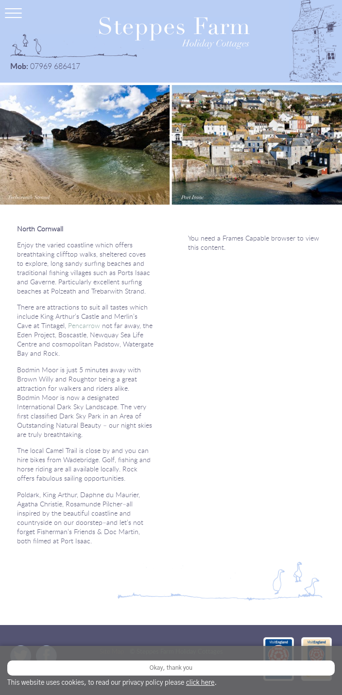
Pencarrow (84, 325)
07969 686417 (55, 66)
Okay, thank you (171, 668)
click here (200, 682)
